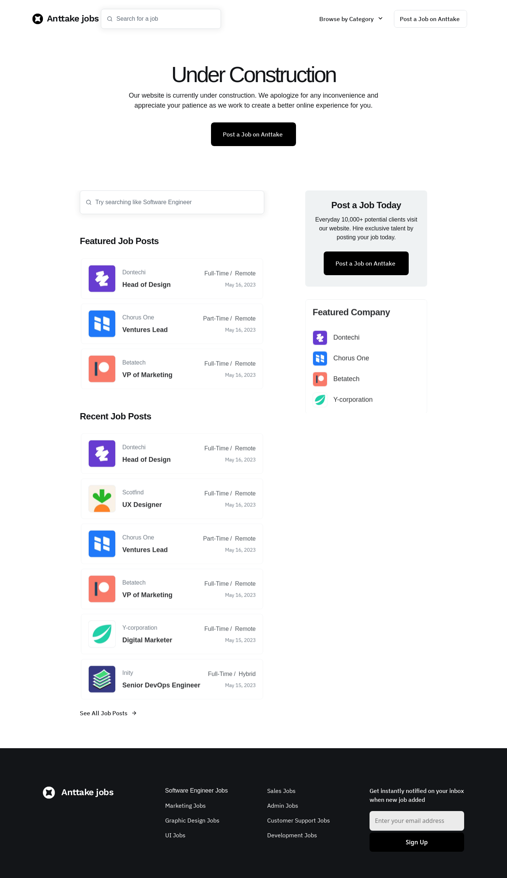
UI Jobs (175, 835)
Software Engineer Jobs (196, 790)
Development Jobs (292, 835)
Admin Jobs (282, 805)
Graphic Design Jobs (192, 820)
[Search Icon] (161, 19)
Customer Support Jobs (298, 820)
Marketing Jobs (185, 805)
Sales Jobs (281, 790)
